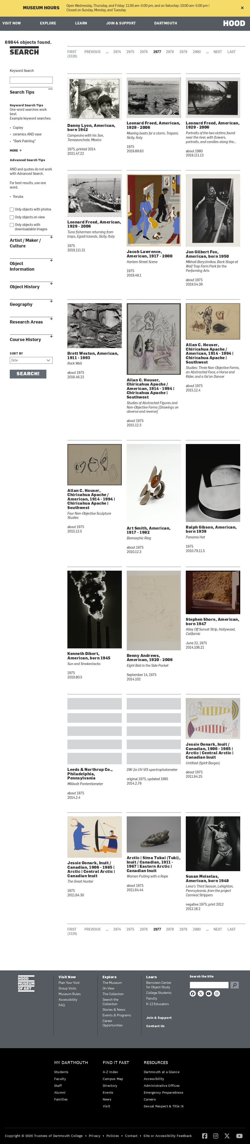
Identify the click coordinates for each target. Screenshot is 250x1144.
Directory (110, 1085)
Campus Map (113, 1079)
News (107, 1099)
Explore (48, 23)
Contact (131, 1135)
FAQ (62, 1005)
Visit (106, 1106)
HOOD (234, 23)
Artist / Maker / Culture (25, 243)
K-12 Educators (157, 1004)
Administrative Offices (162, 1085)
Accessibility (68, 1000)
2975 (130, 52)
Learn (81, 23)
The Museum (112, 983)
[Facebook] (204, 1135)
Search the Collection (110, 1002)
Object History (25, 286)
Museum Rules (70, 994)
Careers (150, 1099)
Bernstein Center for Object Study (158, 985)
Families (61, 1099)
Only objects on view (30, 217)
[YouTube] (239, 1135)
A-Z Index (110, 1072)
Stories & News (114, 1010)
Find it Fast (116, 1062)
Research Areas (26, 322)
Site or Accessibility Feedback (168, 1135)
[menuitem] (72, 1082)
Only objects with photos (33, 209)
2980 (197, 52)
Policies (112, 1135)
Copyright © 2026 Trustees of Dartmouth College (44, 1135)
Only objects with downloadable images (31, 227)
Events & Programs (117, 1015)
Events (108, 1092)
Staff (58, 1085)
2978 (170, 52)
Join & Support (121, 23)
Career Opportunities (113, 1023)
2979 (183, 52)
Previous (92, 52)
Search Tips (22, 92)
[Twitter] (227, 1135)
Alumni (60, 1092)
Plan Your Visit (69, 983)
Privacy (94, 1135)
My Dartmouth (71, 1062)
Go (234, 985)
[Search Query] (209, 985)
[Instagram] (215, 1135)
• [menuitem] (85, 1135)
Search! (28, 374)
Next (218, 52)
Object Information (22, 266)
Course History (25, 339)
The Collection (113, 994)
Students (61, 1072)
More (14, 150)
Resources (156, 1062)
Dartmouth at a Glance (161, 1072)
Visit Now (11, 23)
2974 (117, 52)
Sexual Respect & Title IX (164, 1106)
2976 (144, 52)
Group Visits (67, 988)
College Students (159, 993)
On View (109, 988)
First (71, 52)
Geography (21, 304)
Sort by (16, 353)
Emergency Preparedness (164, 1092)
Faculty (151, 998)
